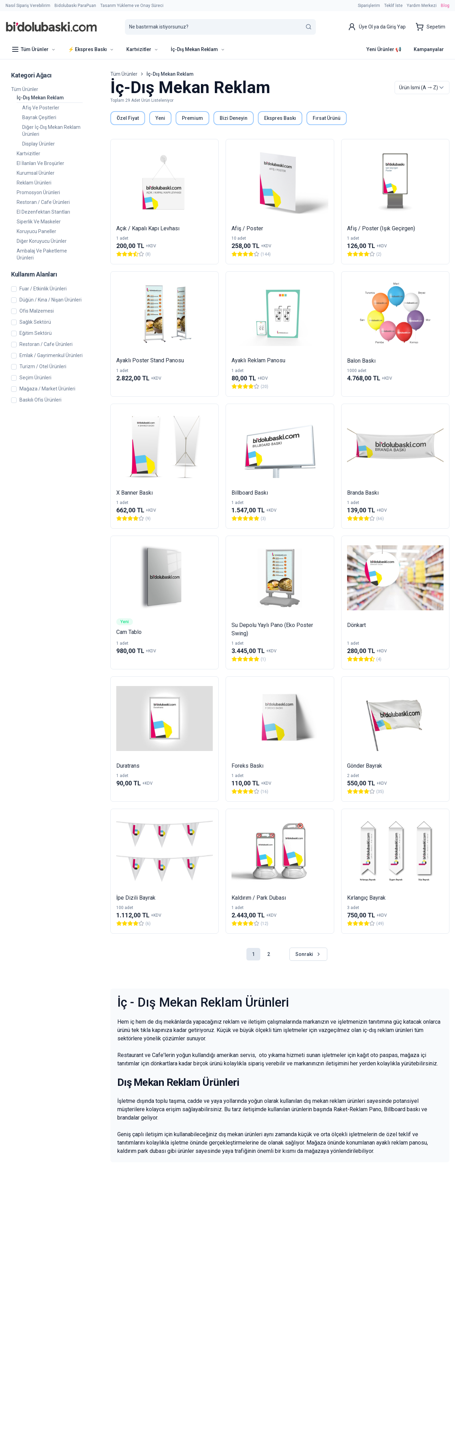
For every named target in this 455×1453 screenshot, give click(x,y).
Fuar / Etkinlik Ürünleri (43, 288)
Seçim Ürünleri (35, 377)
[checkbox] (14, 289)
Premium (192, 118)
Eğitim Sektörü (35, 333)
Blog (445, 5)
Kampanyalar (429, 49)
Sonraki (308, 954)
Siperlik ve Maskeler (39, 221)
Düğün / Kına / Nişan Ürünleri (50, 300)
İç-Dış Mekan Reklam (40, 97)
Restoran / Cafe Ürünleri (43, 202)
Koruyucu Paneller (36, 231)
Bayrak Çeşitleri (39, 117)
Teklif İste (393, 5)
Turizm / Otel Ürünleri (42, 366)
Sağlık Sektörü (35, 322)
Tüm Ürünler (24, 89)
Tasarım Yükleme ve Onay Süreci (131, 5)
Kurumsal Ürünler (35, 173)
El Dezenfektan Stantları (43, 212)
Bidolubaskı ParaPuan (75, 5)
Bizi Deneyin (233, 118)
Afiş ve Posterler (40, 107)
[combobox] (422, 87)
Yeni (160, 118)
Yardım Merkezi (422, 5)
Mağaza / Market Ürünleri (47, 388)
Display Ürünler (38, 144)
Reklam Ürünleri (34, 182)
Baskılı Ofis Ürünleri (40, 400)
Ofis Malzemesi (36, 311)
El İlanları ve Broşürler (40, 163)
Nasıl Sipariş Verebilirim (28, 5)
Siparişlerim (369, 5)
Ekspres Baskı (280, 118)
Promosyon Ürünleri (38, 192)
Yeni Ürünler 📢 (383, 49)
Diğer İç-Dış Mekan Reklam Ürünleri (51, 130)
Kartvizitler (28, 153)
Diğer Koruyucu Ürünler (42, 241)
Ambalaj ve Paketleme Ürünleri (42, 254)
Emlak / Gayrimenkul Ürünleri (51, 355)
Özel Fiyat (128, 118)
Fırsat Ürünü (326, 118)
